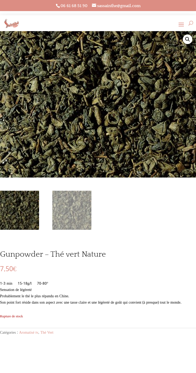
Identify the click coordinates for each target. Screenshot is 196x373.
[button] (187, 39)
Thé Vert (46, 332)
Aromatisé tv (28, 332)
